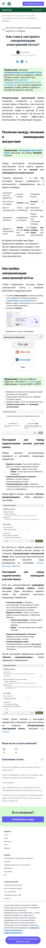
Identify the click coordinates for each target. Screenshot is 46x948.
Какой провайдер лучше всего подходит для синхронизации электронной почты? (22, 776)
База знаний (6, 15)
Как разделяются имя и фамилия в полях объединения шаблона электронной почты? (22, 788)
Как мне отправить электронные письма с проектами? (21, 768)
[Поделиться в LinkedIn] (22, 61)
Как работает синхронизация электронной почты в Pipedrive (22, 82)
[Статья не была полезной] (16, 749)
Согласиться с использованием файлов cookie (23, 940)
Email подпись (8, 783)
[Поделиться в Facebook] (17, 61)
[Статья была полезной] (4, 749)
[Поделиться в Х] (26, 61)
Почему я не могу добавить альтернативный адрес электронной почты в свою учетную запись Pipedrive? (22, 798)
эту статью (30, 381)
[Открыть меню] (3, 3)
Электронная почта (19, 15)
